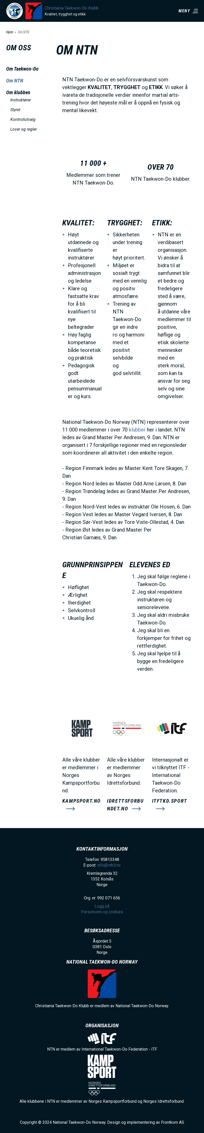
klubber (137, 430)
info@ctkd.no (109, 865)
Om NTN (14, 81)
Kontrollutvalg (23, 119)
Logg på (102, 906)
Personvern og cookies (102, 911)
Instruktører (20, 100)
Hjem (9, 32)
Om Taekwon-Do (22, 69)
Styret (15, 109)
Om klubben (18, 92)
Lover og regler (23, 129)
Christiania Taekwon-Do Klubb (72, 8)
